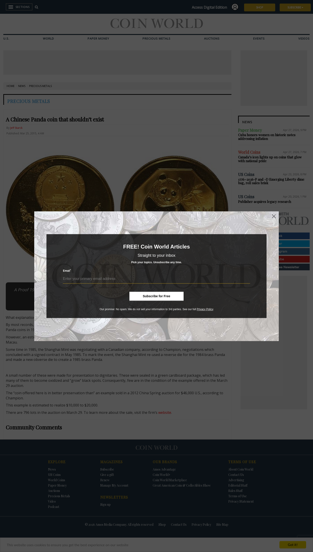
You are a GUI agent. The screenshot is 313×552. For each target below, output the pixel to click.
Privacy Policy (205, 309)
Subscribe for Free (156, 296)
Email (67, 270)
